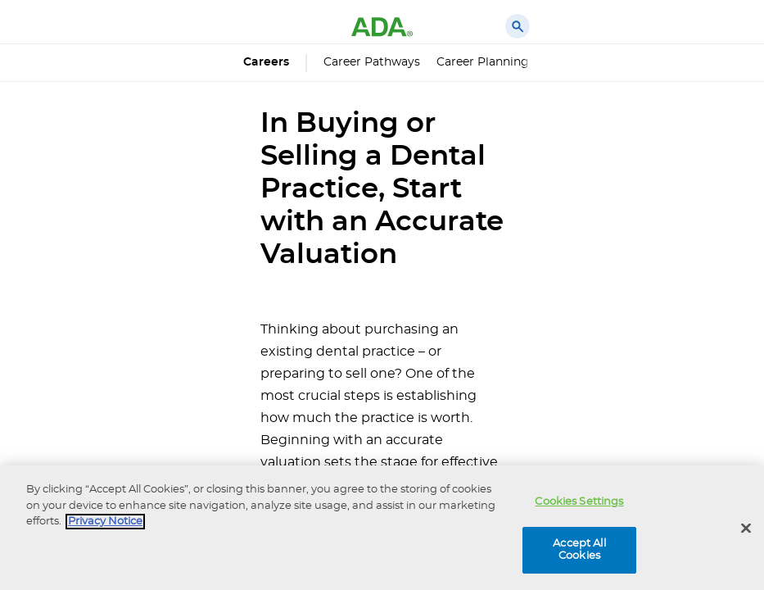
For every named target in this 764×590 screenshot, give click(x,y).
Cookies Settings (579, 502)
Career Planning (482, 62)
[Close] (746, 529)
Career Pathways (371, 62)
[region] (382, 527)
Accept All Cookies (579, 550)
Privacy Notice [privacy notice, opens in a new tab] (105, 521)
